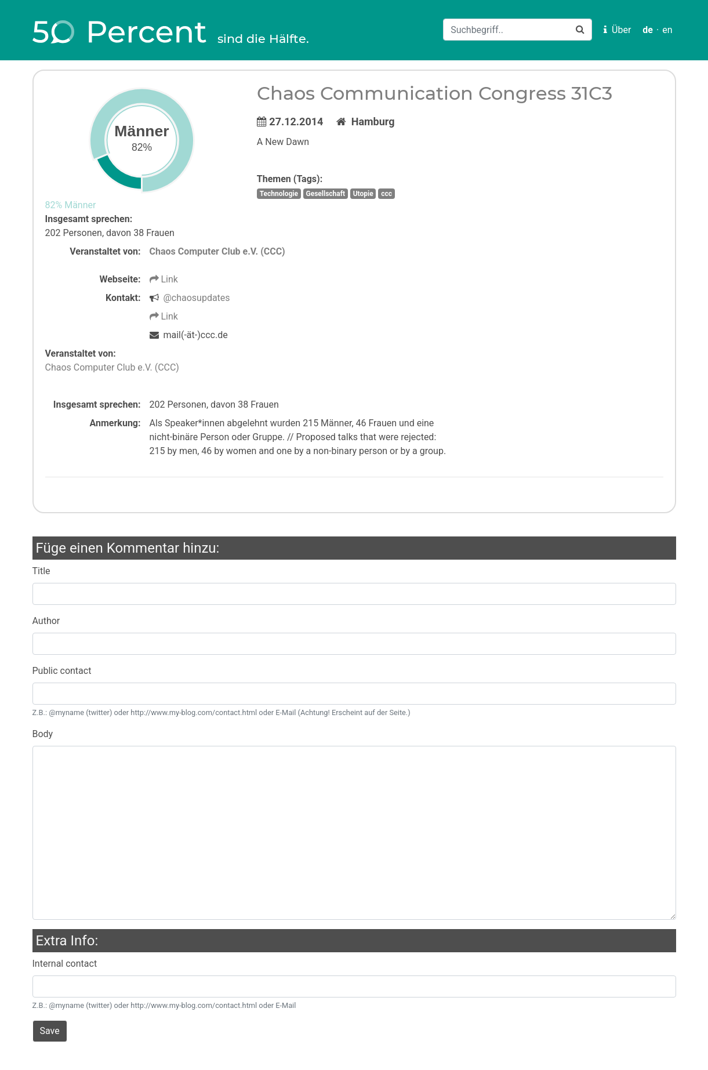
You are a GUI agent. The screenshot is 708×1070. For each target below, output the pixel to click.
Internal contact (64, 963)
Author (46, 620)
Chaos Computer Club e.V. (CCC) (217, 251)
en (667, 29)
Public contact (62, 670)
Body (42, 733)
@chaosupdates (196, 297)
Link (164, 279)
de (647, 29)
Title (41, 570)
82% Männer (70, 205)
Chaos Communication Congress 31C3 (434, 93)
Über (617, 29)
